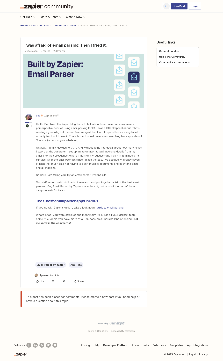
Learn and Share (41, 25)
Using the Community (172, 56)
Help (97, 345)
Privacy (203, 354)
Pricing (85, 345)
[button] (179, 6)
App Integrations (198, 345)
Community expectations (174, 62)
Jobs (146, 345)
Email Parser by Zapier (51, 264)
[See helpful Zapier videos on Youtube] (54, 345)
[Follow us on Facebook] (28, 345)
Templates (176, 345)
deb (38, 115)
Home (24, 25)
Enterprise (159, 345)
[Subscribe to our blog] (41, 345)
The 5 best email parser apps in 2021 (67, 201)
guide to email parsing (110, 207)
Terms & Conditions (98, 331)
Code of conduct (169, 51)
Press (135, 345)
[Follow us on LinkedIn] (35, 345)
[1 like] (47, 275)
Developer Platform (115, 345)
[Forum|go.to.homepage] (47, 6)
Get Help (28, 17)
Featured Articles (66, 25)
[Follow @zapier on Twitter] (48, 345)
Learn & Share (50, 17)
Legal (192, 354)
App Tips (76, 264)
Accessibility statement (123, 331)
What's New (75, 17)
